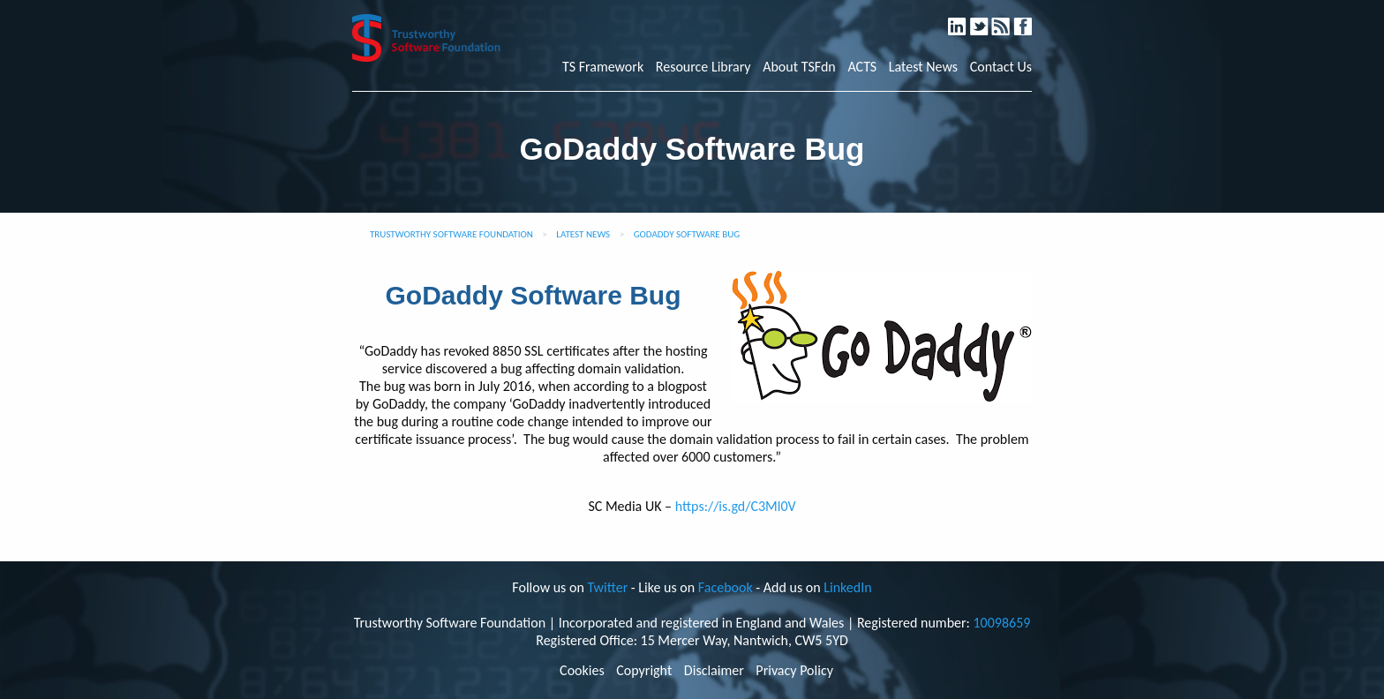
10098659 (1001, 622)
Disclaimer (714, 671)
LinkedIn (847, 587)
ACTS (861, 67)
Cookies (582, 671)
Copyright (644, 671)
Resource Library (703, 67)
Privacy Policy (794, 671)
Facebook (725, 587)
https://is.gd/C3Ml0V (735, 506)
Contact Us (1001, 67)
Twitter (607, 587)
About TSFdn (799, 67)
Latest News (923, 67)
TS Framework (602, 67)
